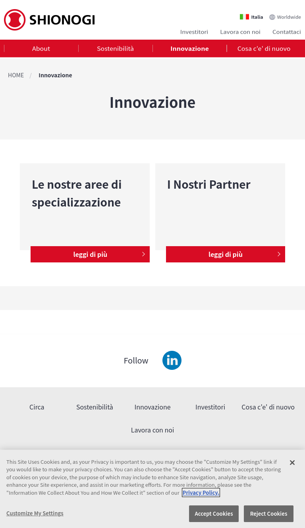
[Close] (292, 462)
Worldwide (289, 14)
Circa (36, 406)
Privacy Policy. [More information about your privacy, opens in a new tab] (201, 492)
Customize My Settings (35, 513)
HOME (16, 75)
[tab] (41, 49)
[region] (152, 489)
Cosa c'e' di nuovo (264, 49)
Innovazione (189, 49)
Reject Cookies (269, 513)
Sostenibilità (115, 49)
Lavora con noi (240, 31)
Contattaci (286, 31)
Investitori (194, 31)
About (41, 49)
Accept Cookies (214, 513)
